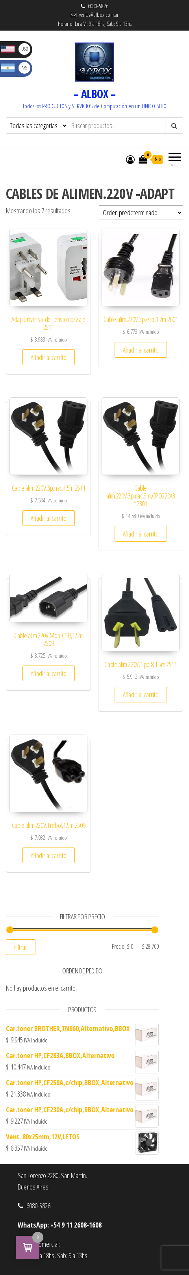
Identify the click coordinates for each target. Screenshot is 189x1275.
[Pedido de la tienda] (141, 212)
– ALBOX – (94, 93)
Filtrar (20, 947)
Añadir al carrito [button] (49, 357)
